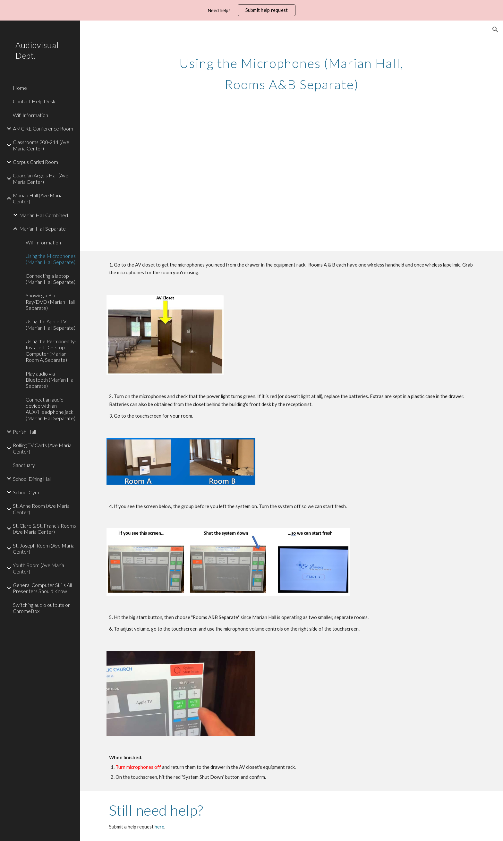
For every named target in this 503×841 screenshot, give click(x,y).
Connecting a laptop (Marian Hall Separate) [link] (50, 279)
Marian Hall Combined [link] (43, 215)
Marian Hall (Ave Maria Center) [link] (38, 198)
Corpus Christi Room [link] (35, 162)
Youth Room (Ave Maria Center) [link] (38, 568)
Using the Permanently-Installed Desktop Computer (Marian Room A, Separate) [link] (51, 350)
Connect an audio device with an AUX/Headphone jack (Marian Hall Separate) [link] (50, 408)
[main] (291, 71)
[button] (495, 29)
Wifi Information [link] (30, 115)
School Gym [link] (26, 492)
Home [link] (20, 88)
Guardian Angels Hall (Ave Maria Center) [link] (40, 178)
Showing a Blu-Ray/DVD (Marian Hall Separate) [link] (50, 301)
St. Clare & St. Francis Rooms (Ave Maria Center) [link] (44, 528)
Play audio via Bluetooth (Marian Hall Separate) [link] (50, 379)
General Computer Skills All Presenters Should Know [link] (42, 588)
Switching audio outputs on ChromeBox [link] (42, 608)
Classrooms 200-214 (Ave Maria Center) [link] (41, 145)
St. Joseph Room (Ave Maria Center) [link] (43, 548)
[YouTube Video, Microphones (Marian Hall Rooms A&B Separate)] (197, 182)
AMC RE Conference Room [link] (43, 128)
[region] (251, 10)
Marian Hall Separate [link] (42, 228)
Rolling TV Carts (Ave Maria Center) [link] (42, 448)
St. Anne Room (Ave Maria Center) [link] (41, 509)
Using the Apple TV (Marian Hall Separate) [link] (50, 324)
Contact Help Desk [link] (34, 101)
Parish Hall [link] (24, 432)
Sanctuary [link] (24, 465)
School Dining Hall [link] (32, 479)
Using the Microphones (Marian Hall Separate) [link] (51, 259)
